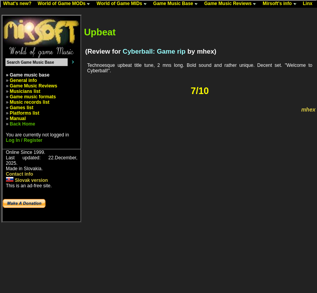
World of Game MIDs (123, 4)
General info (23, 80)
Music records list (29, 102)
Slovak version (27, 180)
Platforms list (24, 113)
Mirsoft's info (281, 4)
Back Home (22, 124)
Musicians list (25, 91)
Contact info (19, 174)
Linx (310, 4)
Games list (21, 107)
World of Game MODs (65, 4)
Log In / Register (24, 140)
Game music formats (33, 96)
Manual (18, 118)
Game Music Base (177, 4)
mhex (308, 109)
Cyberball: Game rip (154, 51)
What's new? (19, 4)
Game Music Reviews (232, 4)
